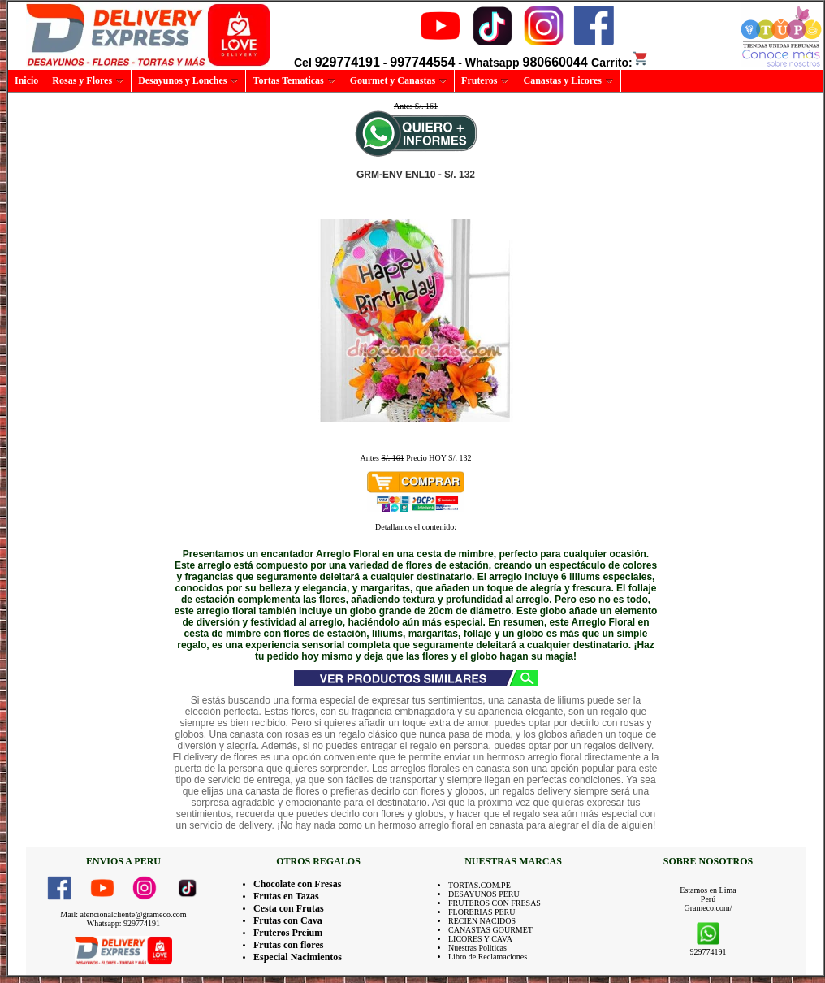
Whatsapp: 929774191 (123, 923)
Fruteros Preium (287, 932)
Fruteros (485, 80)
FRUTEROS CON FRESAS (494, 903)
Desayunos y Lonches (188, 80)
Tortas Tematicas (294, 80)
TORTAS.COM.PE (479, 885)
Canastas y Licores (568, 80)
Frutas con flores (288, 945)
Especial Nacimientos (297, 957)
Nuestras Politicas (477, 947)
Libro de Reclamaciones (487, 956)
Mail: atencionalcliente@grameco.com (123, 914)
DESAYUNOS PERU (484, 894)
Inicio (26, 80)
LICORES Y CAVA (480, 938)
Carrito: (620, 62)
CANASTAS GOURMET (490, 929)
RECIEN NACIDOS (482, 920)
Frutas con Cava (287, 920)
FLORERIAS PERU (482, 911)
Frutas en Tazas (286, 896)
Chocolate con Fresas (297, 884)
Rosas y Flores (88, 80)
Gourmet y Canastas (398, 80)
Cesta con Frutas (288, 908)
